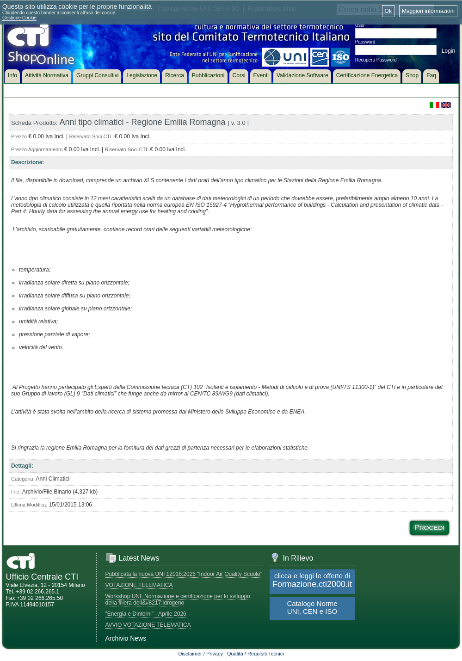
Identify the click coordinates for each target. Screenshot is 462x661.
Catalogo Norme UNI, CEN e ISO (312, 607)
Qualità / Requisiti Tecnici (255, 653)
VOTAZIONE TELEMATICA (139, 585)
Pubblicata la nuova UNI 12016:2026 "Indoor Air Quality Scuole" (183, 574)
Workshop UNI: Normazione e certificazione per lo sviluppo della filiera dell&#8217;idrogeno (177, 599)
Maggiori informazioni (428, 11)
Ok (388, 11)
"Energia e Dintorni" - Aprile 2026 (145, 614)
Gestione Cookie (19, 17)
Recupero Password (376, 59)
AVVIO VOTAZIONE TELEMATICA (148, 625)
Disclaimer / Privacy (200, 653)
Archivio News (126, 638)
